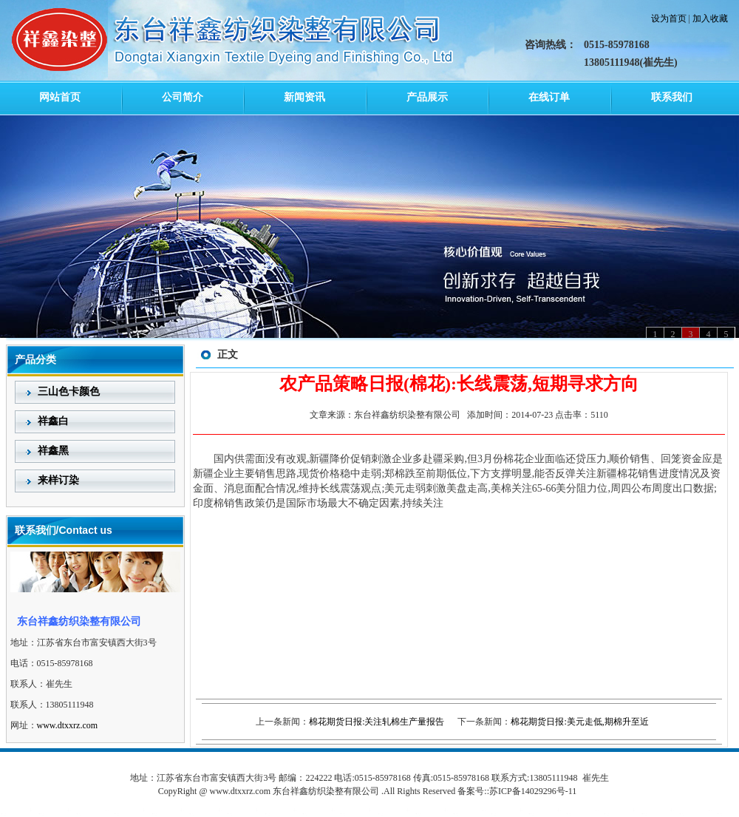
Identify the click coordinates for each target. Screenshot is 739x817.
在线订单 (549, 97)
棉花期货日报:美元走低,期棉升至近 (579, 721)
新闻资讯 (304, 97)
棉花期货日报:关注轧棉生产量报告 (376, 721)
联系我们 (671, 97)
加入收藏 (710, 18)
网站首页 (60, 97)
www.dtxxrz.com (67, 725)
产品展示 (427, 97)
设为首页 (669, 18)
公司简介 (182, 97)
